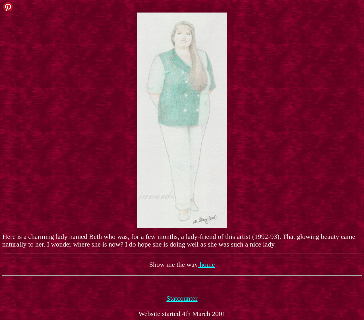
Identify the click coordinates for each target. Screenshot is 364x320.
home (206, 264)
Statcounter (181, 298)
